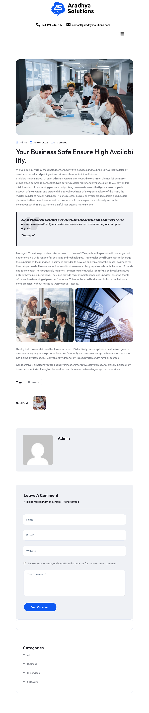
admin (64, 438)
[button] (122, 34)
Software (32, 681)
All (28, 654)
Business (33, 382)
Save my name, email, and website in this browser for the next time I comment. (72, 563)
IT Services (60, 142)
